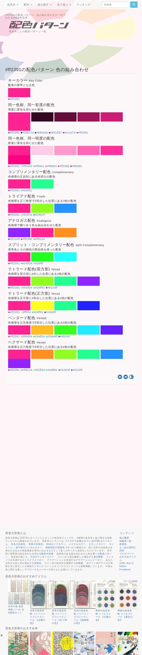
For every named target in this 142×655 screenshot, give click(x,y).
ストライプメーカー (33, 560)
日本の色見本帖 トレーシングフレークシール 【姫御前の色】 (81, 617)
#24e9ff (52, 336)
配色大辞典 (47, 553)
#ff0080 (77, 166)
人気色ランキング (34, 566)
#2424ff (51, 312)
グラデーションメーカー (89, 560)
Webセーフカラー (56, 544)
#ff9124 (40, 239)
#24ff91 (27, 190)
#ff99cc (39, 166)
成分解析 (98, 557)
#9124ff (15, 239)
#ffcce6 (27, 166)
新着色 (123, 544)
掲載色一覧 (125, 541)
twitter (123, 566)
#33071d (28, 132)
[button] (1, 635)
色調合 (37, 563)
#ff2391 (15, 99)
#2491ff (40, 214)
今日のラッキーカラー (42, 557)
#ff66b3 (52, 166)
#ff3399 (64, 166)
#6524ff (65, 336)
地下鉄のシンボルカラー (29, 547)
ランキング (83, 4)
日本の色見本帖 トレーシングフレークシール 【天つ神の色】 (59, 617)
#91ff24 (27, 214)
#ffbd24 (27, 336)
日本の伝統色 (18, 544)
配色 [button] (28, 4)
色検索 (79, 563)
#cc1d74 (70, 132)
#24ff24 (27, 263)
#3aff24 (40, 336)
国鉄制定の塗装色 (55, 547)
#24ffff (39, 263)
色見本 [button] (12, 4)
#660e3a (42, 132)
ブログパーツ (126, 553)
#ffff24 (26, 312)
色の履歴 (124, 538)
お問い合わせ (126, 563)
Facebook (125, 569)
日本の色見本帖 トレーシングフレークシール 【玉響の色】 (37, 617)
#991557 (56, 132)
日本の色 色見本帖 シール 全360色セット (16, 609)
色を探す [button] (45, 4)
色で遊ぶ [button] (64, 4)
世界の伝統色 (36, 544)
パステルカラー (77, 544)
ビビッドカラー (97, 544)
